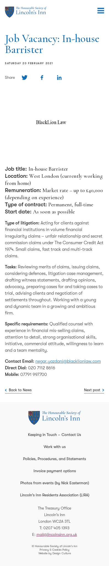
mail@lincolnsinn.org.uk (57, 534)
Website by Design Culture (54, 553)
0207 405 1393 (56, 528)
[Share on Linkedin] (59, 77)
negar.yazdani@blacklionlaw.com (68, 361)
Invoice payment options (54, 471)
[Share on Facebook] (42, 77)
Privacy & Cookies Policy (54, 549)
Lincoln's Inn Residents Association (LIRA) (54, 495)
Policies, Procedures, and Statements (54, 459)
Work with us (55, 446)
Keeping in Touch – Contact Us (54, 434)
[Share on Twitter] (24, 77)
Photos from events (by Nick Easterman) (54, 483)
